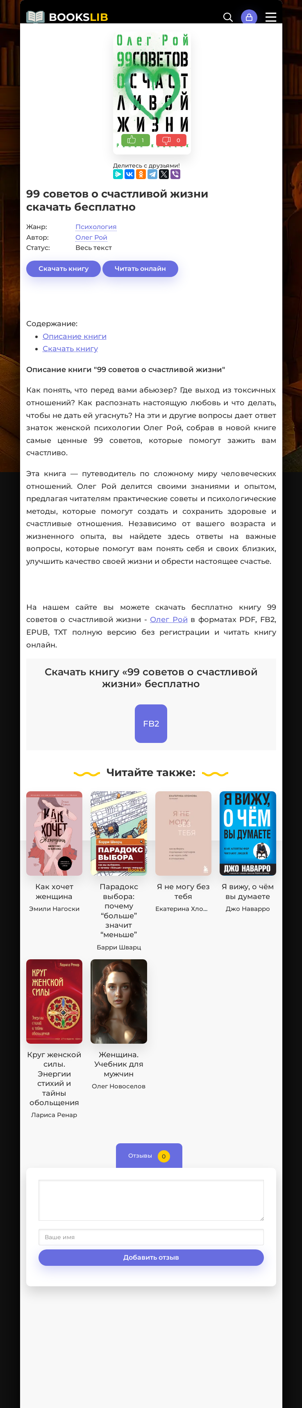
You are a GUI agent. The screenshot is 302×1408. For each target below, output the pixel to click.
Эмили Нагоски (54, 909)
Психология (96, 227)
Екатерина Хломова (187, 909)
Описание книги (75, 336)
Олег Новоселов (118, 1086)
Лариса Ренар (54, 1115)
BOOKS (78, 17)
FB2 (151, 724)
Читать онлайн (140, 269)
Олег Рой (91, 237)
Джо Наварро (248, 909)
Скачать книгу (64, 269)
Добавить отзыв (151, 1257)
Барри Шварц (119, 947)
